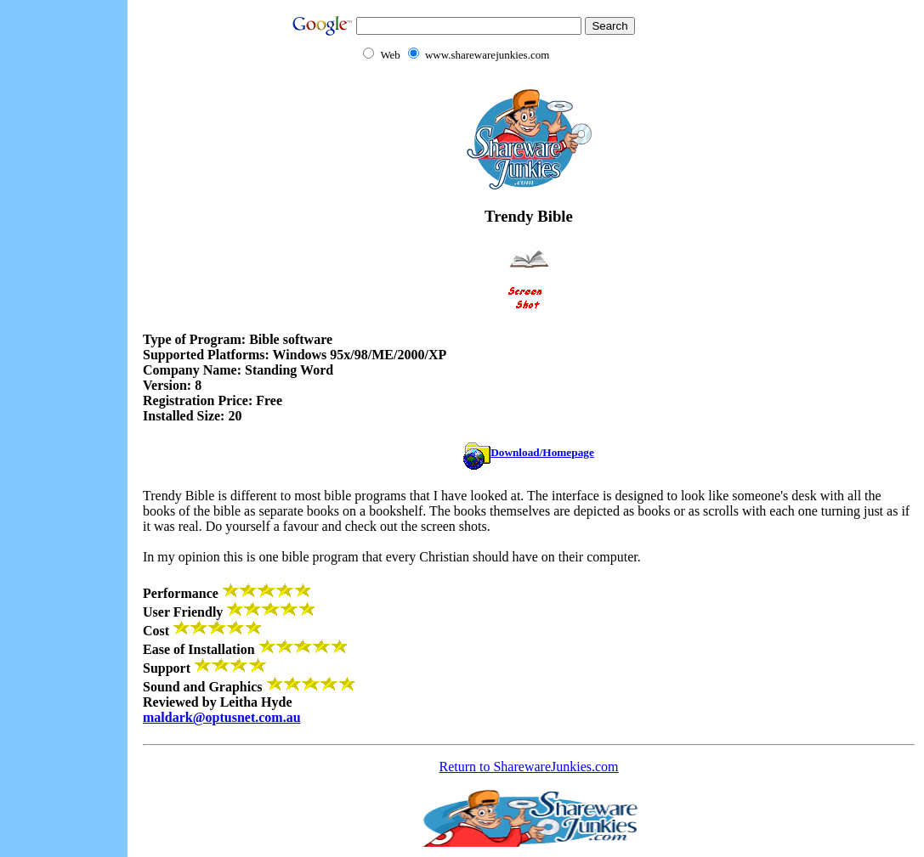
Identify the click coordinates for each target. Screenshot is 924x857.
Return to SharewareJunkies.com (528, 766)
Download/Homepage (528, 452)
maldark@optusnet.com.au (222, 717)
